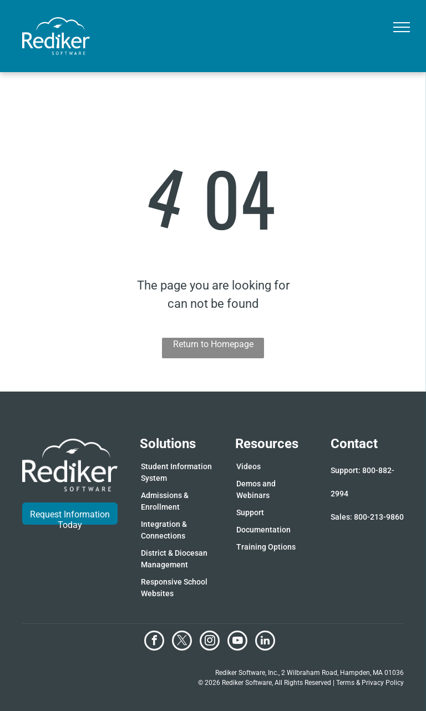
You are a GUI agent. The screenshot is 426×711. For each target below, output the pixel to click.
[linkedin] (265, 642)
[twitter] (182, 642)
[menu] (401, 27)
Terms (345, 683)
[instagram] (210, 642)
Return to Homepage (213, 344)
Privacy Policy (383, 683)
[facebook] (154, 642)
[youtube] (237, 642)
